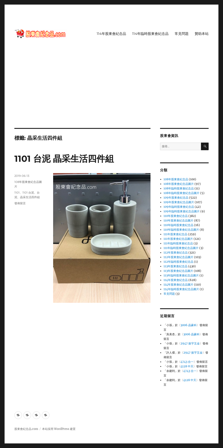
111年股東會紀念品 (175, 234)
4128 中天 (187, 366)
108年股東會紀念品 (176, 179)
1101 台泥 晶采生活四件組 (64, 158)
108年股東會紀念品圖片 (179, 184)
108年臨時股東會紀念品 (179, 188)
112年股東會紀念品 (176, 252)
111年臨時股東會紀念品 (178, 243)
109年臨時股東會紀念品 (179, 207)
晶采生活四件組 (30, 197)
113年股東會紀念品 (176, 266)
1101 (17, 192)
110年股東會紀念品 (176, 216)
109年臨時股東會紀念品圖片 (182, 211)
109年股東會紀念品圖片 (179, 202)
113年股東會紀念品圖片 (178, 271)
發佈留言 (20, 203)
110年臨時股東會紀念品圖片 (181, 230)
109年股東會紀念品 (176, 197)
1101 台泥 (28, 192)
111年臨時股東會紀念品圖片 (181, 248)
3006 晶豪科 (189, 325)
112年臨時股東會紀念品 (178, 262)
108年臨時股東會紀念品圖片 (181, 193)
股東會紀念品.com (26, 429)
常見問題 (182, 34)
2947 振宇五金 (190, 343)
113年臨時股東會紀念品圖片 (181, 275)
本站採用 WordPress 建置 (59, 429)
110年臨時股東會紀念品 (178, 225)
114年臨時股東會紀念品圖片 (181, 289)
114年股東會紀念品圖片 (178, 284)
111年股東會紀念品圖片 (178, 239)
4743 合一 (187, 362)
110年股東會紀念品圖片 (178, 220)
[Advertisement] (112, 95)
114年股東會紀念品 (111, 34)
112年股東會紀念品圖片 (178, 257)
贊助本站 (202, 34)
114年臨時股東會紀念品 (150, 34)
